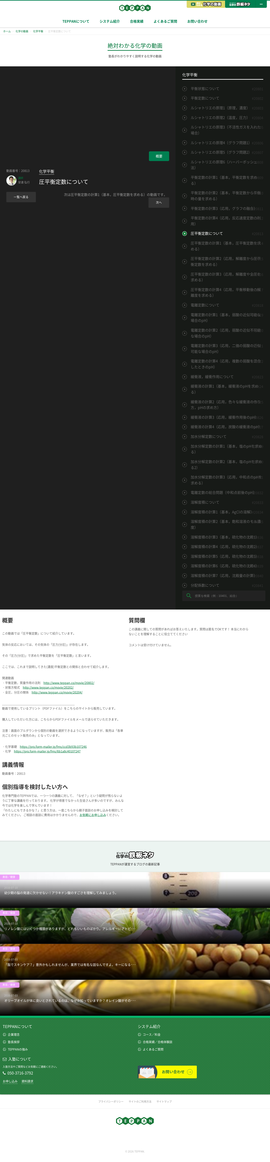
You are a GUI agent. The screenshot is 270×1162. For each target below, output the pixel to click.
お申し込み (10, 1081)
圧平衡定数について (207, 233)
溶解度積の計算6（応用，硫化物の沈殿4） (225, 566)
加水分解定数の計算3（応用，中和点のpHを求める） (226, 480)
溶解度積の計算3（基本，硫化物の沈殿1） (225, 537)
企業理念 (11, 1034)
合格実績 (136, 21)
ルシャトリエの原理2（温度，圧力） (220, 117)
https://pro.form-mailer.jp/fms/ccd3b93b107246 (53, 746)
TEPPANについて (75, 21)
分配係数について (205, 585)
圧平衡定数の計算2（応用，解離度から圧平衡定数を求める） (226, 261)
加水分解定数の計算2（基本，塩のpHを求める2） (226, 464)
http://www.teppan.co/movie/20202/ (48, 687)
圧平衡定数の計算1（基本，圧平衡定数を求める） (226, 246)
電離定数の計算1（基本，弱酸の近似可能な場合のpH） (226, 318)
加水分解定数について (209, 436)
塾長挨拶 (11, 1041)
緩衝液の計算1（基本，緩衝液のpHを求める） (224, 389)
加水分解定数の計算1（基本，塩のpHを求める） (226, 449)
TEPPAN (135, 8)
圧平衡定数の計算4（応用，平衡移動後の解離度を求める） (226, 292)
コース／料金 (149, 1034)
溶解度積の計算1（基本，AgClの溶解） (222, 512)
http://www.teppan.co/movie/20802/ (68, 682)
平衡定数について (205, 98)
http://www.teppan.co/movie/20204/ (57, 692)
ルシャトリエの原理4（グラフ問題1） (221, 143)
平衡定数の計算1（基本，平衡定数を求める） (224, 180)
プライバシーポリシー (111, 1101)
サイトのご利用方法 (140, 1101)
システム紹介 (110, 21)
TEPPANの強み (15, 1049)
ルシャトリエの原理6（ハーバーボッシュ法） (224, 165)
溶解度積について (205, 502)
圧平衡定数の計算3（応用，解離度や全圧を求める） (226, 277)
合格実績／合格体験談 (155, 1041)
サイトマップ (164, 1101)
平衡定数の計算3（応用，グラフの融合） (224, 208)
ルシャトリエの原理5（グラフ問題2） (221, 152)
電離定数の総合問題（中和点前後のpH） (223, 492)
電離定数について (205, 305)
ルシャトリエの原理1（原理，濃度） (220, 108)
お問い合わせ (197, 21)
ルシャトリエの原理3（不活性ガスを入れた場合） (226, 130)
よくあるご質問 (165, 21)
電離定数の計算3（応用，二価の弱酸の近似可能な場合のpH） (226, 348)
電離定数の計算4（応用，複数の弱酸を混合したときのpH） (226, 364)
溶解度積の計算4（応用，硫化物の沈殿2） (225, 546)
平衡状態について (205, 88)
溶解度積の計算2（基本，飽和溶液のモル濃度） (226, 524)
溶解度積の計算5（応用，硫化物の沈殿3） (225, 556)
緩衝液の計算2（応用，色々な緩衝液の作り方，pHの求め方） (226, 405)
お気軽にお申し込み (93, 814)
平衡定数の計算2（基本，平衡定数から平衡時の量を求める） (226, 196)
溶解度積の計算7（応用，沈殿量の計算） (224, 575)
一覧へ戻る (21, 196)
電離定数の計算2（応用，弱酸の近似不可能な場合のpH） (226, 333)
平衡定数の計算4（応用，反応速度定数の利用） (226, 221)
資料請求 (27, 1081)
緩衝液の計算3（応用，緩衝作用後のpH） (224, 417)
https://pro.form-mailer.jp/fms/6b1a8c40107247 (47, 751)
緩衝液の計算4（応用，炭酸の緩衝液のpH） (226, 427)
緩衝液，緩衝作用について (212, 377)
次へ (159, 202)
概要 (159, 156)
